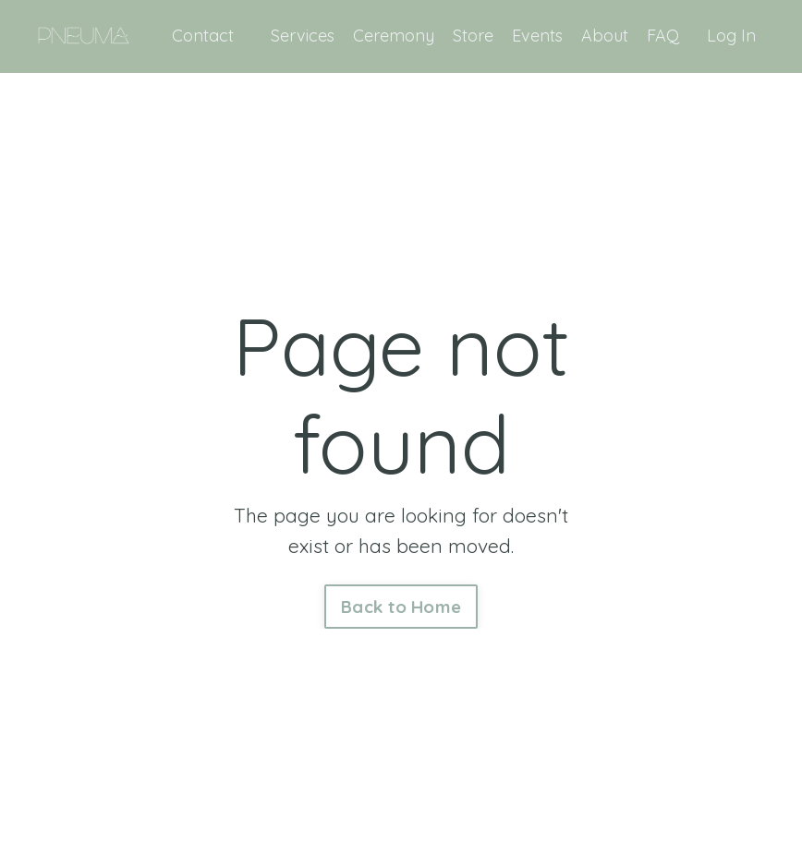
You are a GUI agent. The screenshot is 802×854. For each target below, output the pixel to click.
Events (537, 35)
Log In (731, 35)
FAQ (663, 35)
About (604, 35)
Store (473, 35)
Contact (203, 35)
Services (302, 35)
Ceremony (393, 35)
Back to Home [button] (401, 606)
